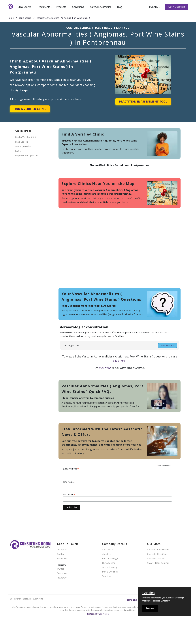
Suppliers (106, 576)
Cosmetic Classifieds (157, 554)
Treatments (44, 7)
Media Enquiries (110, 572)
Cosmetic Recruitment (158, 549)
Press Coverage (110, 558)
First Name (69, 482)
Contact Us (107, 549)
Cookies (148, 593)
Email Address (71, 468)
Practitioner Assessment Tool (143, 101)
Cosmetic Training (156, 558)
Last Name (69, 494)
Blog (121, 7)
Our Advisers (108, 563)
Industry (154, 7)
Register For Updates (26, 155)
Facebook (62, 558)
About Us (106, 554)
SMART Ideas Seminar (158, 563)
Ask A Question (176, 6)
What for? (165, 601)
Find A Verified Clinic (29, 109)
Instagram (62, 549)
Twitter (60, 554)
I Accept (150, 608)
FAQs (18, 150)
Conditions (79, 7)
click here (119, 360)
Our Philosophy (109, 567)
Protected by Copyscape (98, 614)
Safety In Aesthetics (101, 7)
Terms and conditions (137, 599)
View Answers (167, 345)
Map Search (21, 141)
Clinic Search (25, 7)
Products (62, 7)
